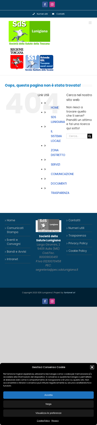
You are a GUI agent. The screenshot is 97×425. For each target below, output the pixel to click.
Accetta (48, 395)
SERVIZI (55, 164)
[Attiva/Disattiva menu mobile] (90, 22)
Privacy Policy (78, 243)
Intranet (12, 259)
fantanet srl (69, 292)
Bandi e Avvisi (16, 252)
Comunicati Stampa (15, 230)
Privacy (55, 420)
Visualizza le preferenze (48, 413)
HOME (55, 108)
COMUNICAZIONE (62, 174)
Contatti (74, 220)
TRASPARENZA (60, 193)
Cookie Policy (43, 420)
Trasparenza (77, 236)
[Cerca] (89, 136)
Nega (49, 404)
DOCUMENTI (59, 184)
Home (11, 220)
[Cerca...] (76, 136)
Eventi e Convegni (13, 242)
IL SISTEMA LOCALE (56, 136)
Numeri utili (76, 228)
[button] (92, 367)
